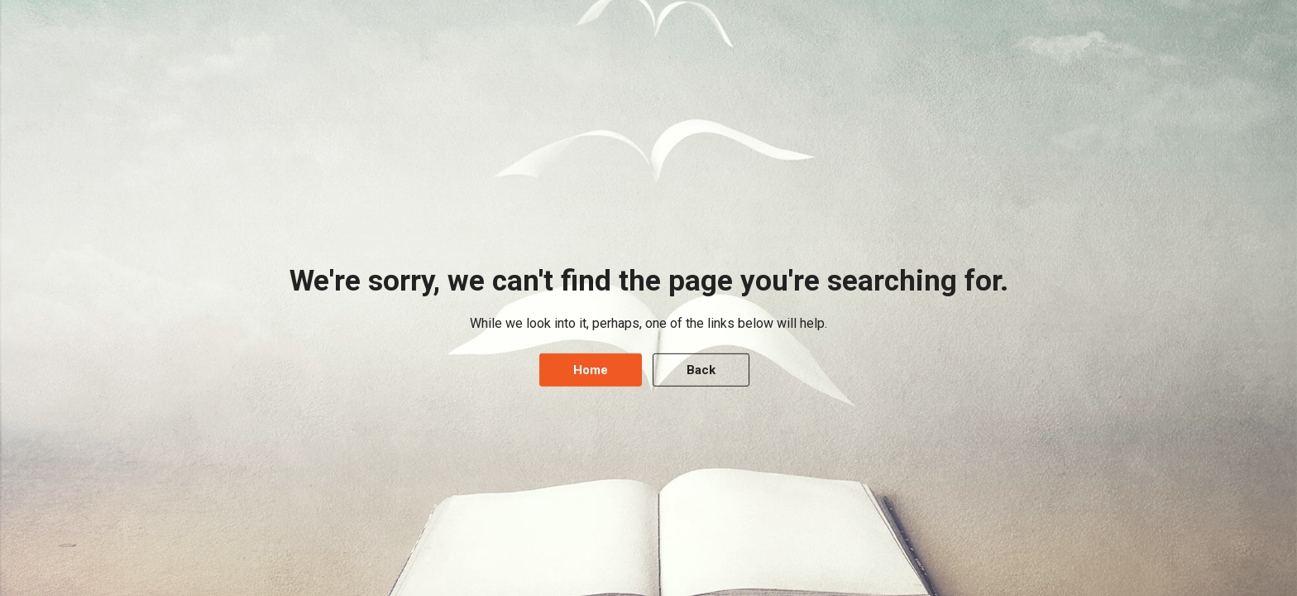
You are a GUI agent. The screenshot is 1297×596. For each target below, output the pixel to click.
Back (701, 370)
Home (590, 370)
